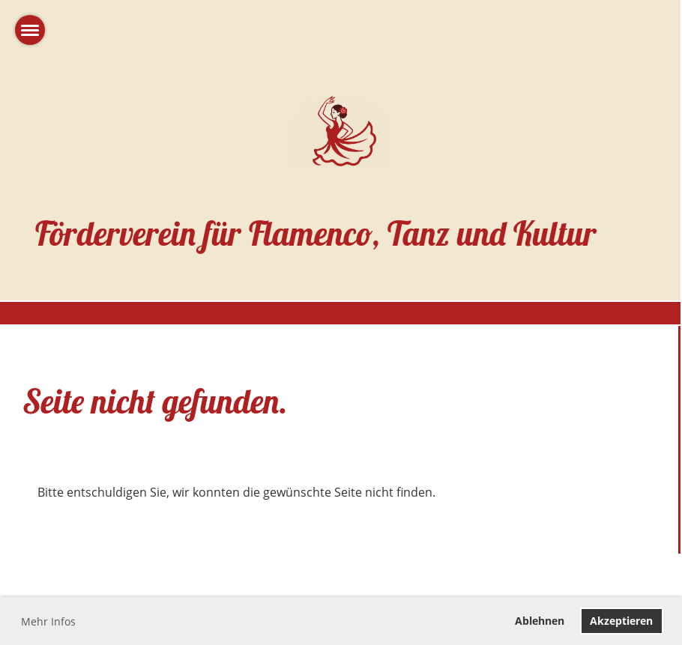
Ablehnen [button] (539, 621)
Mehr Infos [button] (48, 621)
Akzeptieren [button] (621, 621)
